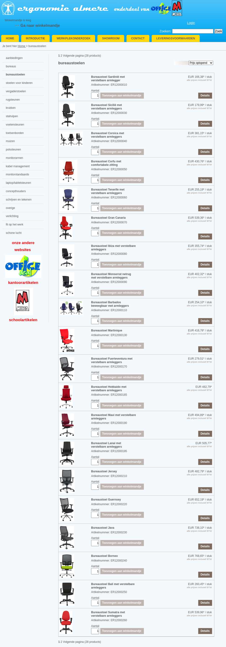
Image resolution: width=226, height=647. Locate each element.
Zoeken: (165, 31)
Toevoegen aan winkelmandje (121, 95)
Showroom (111, 38)
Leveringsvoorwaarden (175, 38)
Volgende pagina (73, 55)
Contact (138, 38)
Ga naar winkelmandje (40, 25)
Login (191, 23)
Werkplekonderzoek (73, 38)
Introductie (35, 38)
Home (10, 38)
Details (205, 95)
